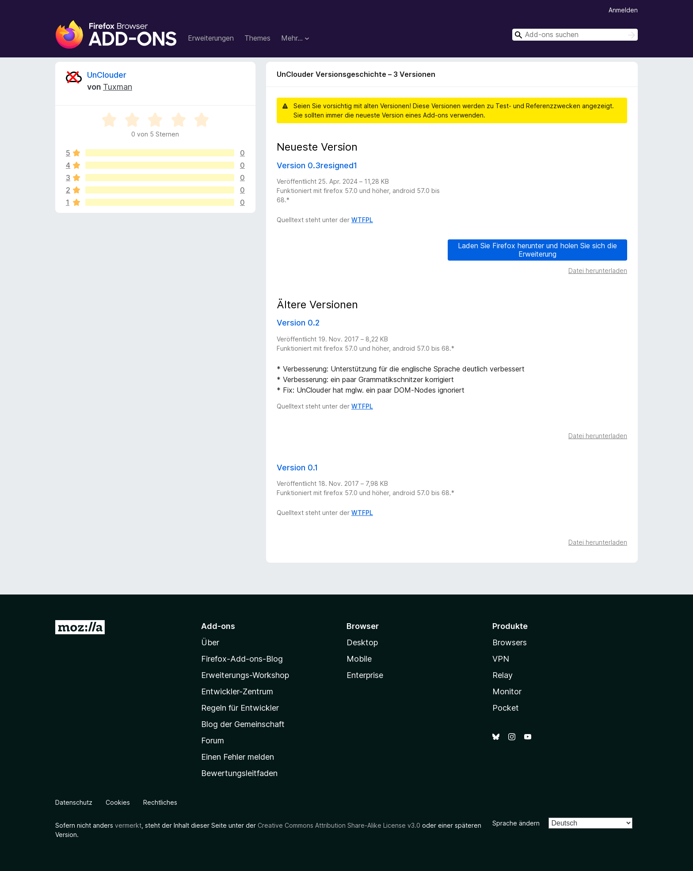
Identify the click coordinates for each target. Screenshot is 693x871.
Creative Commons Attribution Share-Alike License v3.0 (339, 825)
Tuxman (117, 86)
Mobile (359, 658)
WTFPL (362, 219)
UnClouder (106, 75)
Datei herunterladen (597, 270)
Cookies (118, 802)
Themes (257, 38)
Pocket (505, 707)
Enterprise (364, 675)
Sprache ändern (516, 823)
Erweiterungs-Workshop (245, 675)
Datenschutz (73, 802)
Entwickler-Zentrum (237, 691)
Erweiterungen (211, 38)
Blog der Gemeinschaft (243, 724)
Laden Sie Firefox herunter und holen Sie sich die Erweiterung (537, 249)
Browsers (509, 642)
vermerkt (128, 825)
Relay (502, 675)
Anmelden (623, 10)
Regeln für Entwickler (240, 707)
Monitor (507, 691)
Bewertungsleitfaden (239, 773)
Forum (212, 740)
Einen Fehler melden (237, 756)
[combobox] (575, 35)
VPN (500, 658)
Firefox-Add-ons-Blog (242, 658)
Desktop (362, 642)
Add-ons (218, 626)
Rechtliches (160, 802)
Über (210, 642)
